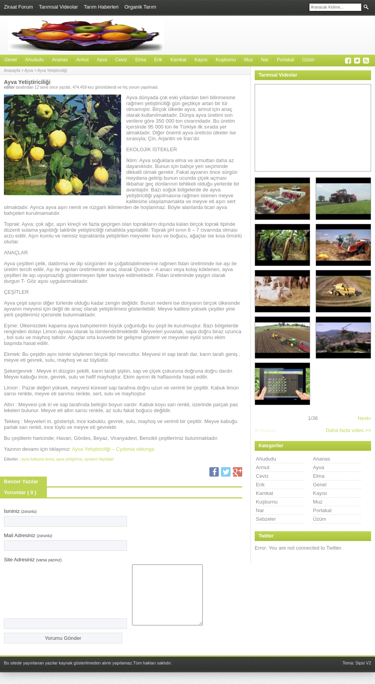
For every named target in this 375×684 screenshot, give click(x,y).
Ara (366, 7)
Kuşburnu (226, 60)
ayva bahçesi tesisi (37, 459)
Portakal (285, 60)
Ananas (60, 60)
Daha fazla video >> (348, 430)
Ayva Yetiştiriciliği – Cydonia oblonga (113, 449)
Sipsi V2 (363, 674)
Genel (10, 60)
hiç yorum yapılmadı (140, 87)
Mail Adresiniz (28, 535)
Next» (364, 418)
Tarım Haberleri (101, 7)
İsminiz (20, 511)
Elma (140, 60)
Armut (82, 60)
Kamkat (178, 60)
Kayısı (201, 60)
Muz (248, 60)
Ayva (102, 60)
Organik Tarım (140, 7)
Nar (264, 60)
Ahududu (34, 60)
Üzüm (308, 60)
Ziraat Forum (18, 7)
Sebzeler (266, 519)
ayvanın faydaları (99, 459)
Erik (158, 60)
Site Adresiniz (33, 560)
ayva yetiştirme (69, 459)
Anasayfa (12, 70)
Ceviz (121, 60)
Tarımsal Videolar (58, 7)
